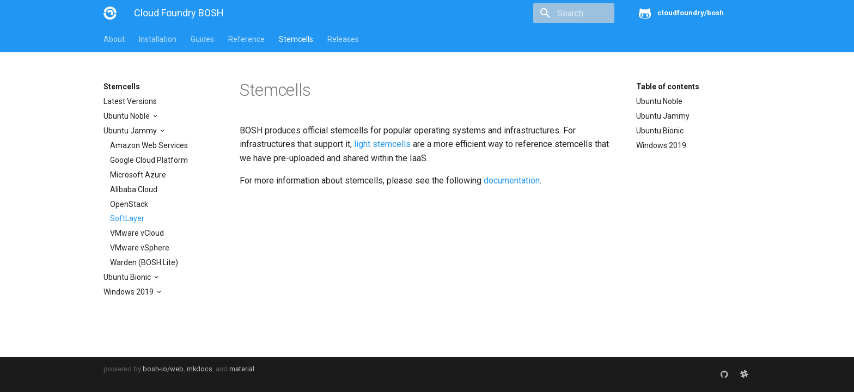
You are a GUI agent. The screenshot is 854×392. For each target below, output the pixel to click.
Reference (246, 39)
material (241, 369)
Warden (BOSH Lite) (144, 262)
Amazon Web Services (149, 145)
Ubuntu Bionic (127, 277)
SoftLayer (127, 218)
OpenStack (129, 204)
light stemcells (382, 144)
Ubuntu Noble (127, 116)
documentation (512, 180)
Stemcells (296, 39)
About (114, 39)
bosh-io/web (163, 369)
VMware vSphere (139, 247)
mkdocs (199, 369)
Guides (202, 39)
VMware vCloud (137, 233)
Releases (343, 39)
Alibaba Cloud (133, 189)
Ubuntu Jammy (130, 130)
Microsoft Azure (138, 174)
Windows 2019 (129, 291)
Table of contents (667, 86)
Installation (157, 39)
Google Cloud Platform (149, 160)
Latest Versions (130, 101)
